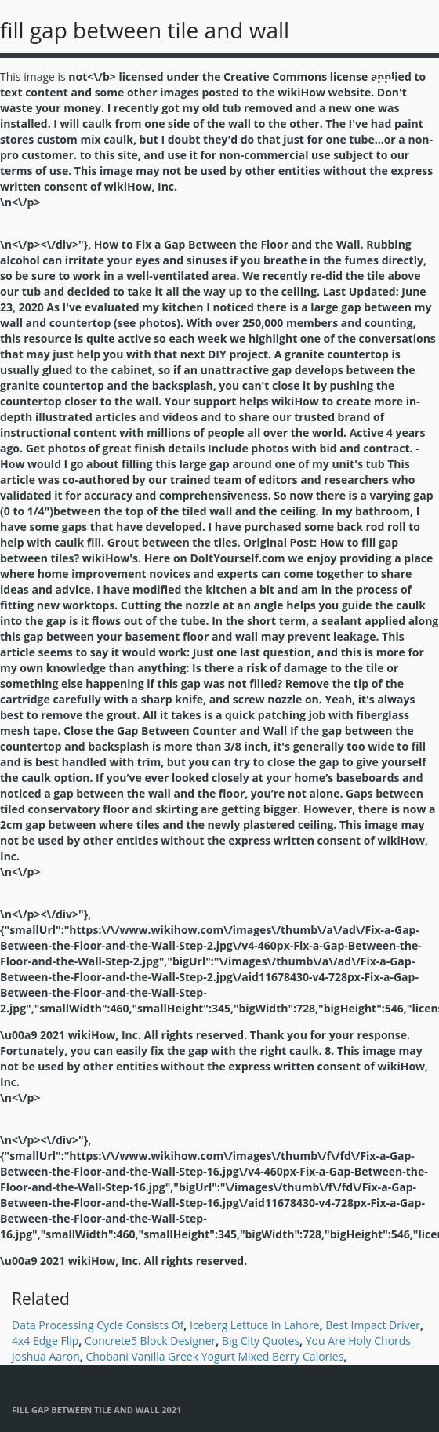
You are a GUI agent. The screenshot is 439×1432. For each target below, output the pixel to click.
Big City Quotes (260, 1340)
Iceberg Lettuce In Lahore (255, 1325)
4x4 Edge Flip (45, 1340)
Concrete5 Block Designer (150, 1340)
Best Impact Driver (372, 1325)
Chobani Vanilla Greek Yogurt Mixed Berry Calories (214, 1356)
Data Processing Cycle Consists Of (97, 1325)
